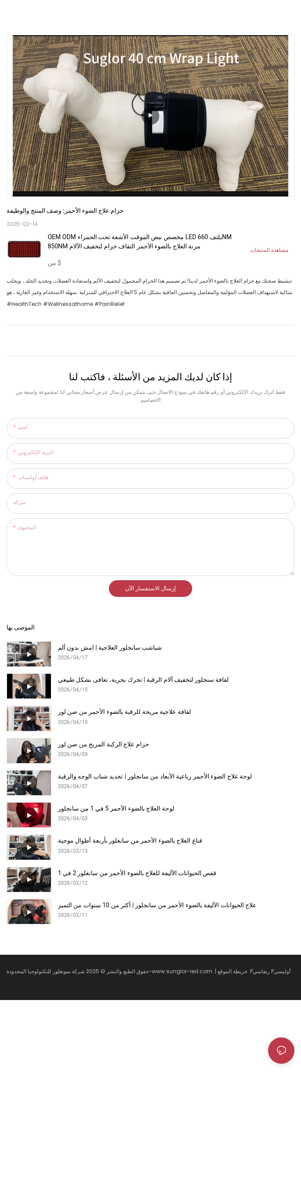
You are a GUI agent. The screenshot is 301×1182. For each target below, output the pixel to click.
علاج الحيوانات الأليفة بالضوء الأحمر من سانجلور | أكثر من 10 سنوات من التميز (157, 905)
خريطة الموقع (234, 971)
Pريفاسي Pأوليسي (271, 971)
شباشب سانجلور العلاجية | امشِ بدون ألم (110, 647)
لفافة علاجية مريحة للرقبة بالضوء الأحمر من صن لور (124, 711)
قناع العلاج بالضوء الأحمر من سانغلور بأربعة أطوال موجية (130, 840)
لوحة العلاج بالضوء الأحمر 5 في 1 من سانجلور (116, 808)
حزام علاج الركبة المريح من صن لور (103, 744)
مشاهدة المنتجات (269, 250)
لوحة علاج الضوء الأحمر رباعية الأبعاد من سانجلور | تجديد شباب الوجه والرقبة (155, 776)
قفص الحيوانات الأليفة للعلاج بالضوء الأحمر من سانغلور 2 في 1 (137, 872)
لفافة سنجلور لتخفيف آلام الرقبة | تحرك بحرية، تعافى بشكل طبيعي (143, 679)
